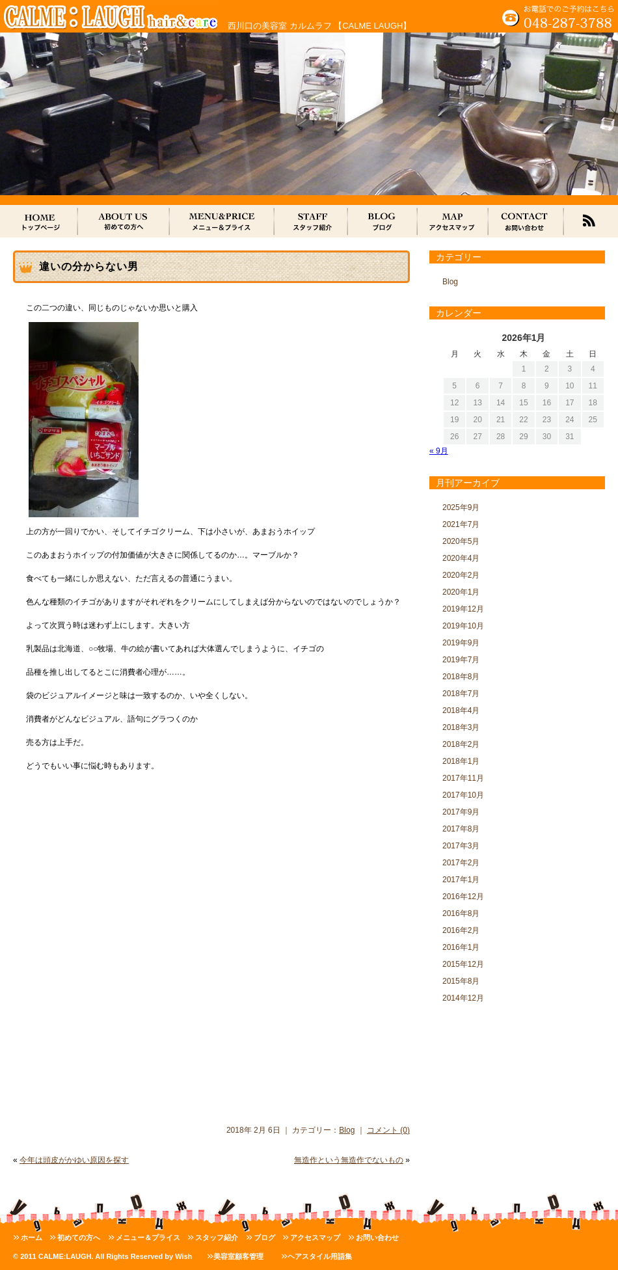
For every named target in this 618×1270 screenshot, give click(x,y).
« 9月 (438, 450)
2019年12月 (463, 609)
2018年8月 (460, 676)
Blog (347, 1130)
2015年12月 (463, 964)
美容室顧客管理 (238, 1256)
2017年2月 (460, 862)
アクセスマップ (315, 1237)
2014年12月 (463, 998)
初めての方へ (78, 1237)
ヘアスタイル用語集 (320, 1256)
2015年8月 (460, 981)
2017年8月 (460, 828)
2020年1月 (460, 592)
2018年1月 (460, 761)
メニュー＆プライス (148, 1237)
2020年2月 (460, 575)
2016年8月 (460, 913)
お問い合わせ (377, 1237)
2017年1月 (460, 879)
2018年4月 (460, 710)
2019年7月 (460, 659)
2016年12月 (463, 896)
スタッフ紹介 (216, 1237)
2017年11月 (463, 778)
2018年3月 (460, 727)
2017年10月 (463, 795)
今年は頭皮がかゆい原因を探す (74, 1160)
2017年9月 (460, 812)
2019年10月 (463, 625)
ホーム (31, 1237)
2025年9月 (460, 507)
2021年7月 (460, 524)
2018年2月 (460, 744)
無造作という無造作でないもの (348, 1160)
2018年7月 (460, 693)
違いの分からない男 (89, 266)
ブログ (264, 1237)
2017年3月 (460, 845)
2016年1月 (460, 947)
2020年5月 (460, 541)
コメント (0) (388, 1130)
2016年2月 (460, 930)
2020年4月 (460, 558)
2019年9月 (460, 642)
